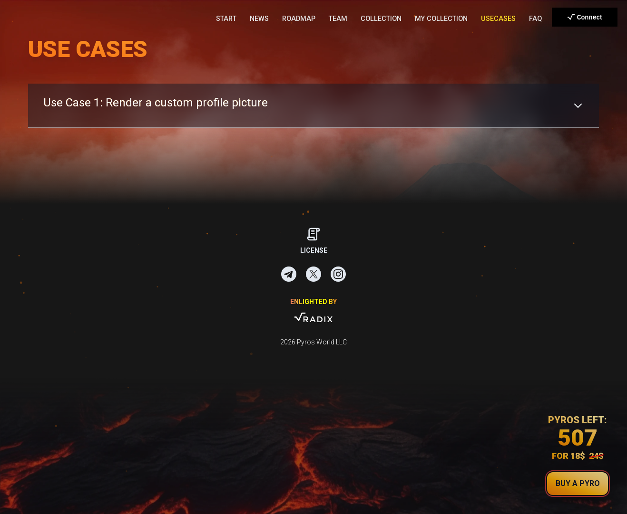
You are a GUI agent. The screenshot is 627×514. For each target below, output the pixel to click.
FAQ (535, 19)
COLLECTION (381, 19)
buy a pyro (578, 483)
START (226, 19)
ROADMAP (298, 19)
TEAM (338, 19)
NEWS (259, 19)
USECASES (498, 19)
